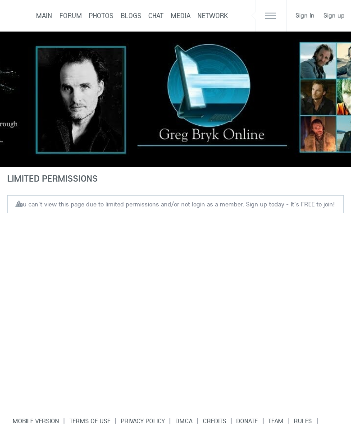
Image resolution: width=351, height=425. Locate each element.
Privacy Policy (143, 421)
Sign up (334, 15)
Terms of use (89, 421)
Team (275, 421)
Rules (303, 421)
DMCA (183, 421)
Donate (247, 421)
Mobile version (36, 421)
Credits (214, 421)
